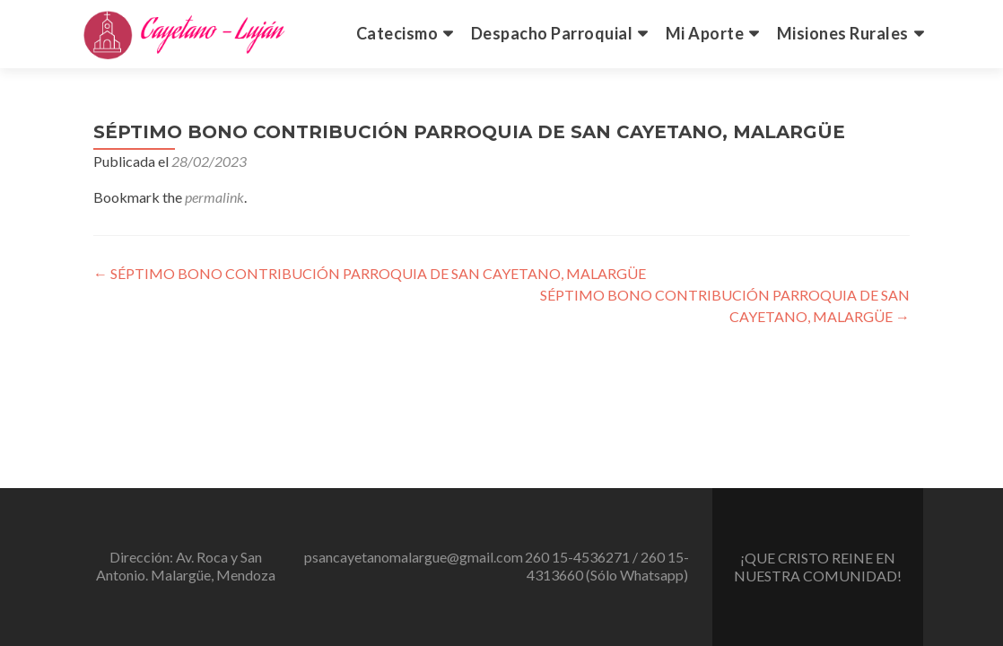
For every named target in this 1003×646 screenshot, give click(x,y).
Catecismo (397, 33)
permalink (214, 196)
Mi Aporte (705, 33)
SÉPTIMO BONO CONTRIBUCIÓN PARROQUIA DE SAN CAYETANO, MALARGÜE (369, 273)
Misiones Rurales (843, 33)
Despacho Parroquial (552, 33)
